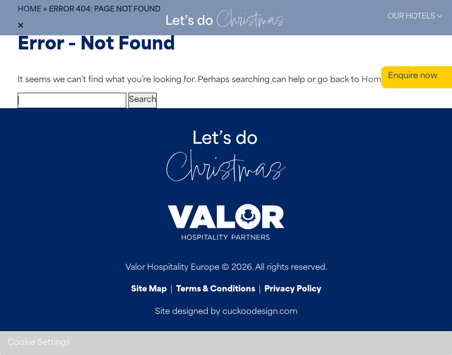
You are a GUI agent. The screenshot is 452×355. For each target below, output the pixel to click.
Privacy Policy (292, 289)
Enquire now (412, 76)
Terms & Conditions (215, 289)
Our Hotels (415, 16)
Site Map (149, 289)
